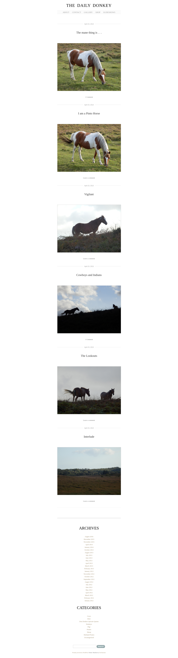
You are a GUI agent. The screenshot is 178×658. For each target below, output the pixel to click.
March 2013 (89, 566)
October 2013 (88, 550)
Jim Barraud (102, 652)
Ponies (89, 629)
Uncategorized (89, 637)
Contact (76, 12)
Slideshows (109, 12)
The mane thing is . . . (89, 32)
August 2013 (89, 553)
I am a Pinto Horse (89, 113)
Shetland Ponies (89, 635)
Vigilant (89, 194)
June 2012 (89, 587)
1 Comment (89, 97)
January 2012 (89, 601)
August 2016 (89, 537)
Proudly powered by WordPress (80, 652)
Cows (89, 616)
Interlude (89, 436)
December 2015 (89, 539)
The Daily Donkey (89, 5)
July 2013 (89, 555)
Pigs (89, 627)
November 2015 (89, 542)
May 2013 (89, 561)
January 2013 (89, 571)
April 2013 (89, 563)
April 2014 (89, 545)
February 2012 (89, 598)
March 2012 (89, 595)
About (66, 12)
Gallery (88, 12)
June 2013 (89, 558)
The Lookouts (89, 355)
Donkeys (89, 624)
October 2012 (88, 577)
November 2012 (89, 574)
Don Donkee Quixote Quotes (89, 621)
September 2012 (89, 579)
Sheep (89, 632)
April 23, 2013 (89, 24)
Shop (97, 12)
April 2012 (89, 593)
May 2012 (89, 590)
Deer (89, 619)
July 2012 (89, 585)
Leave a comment (89, 178)
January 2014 (89, 547)
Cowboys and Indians (89, 275)
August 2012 (89, 582)
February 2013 (89, 569)
